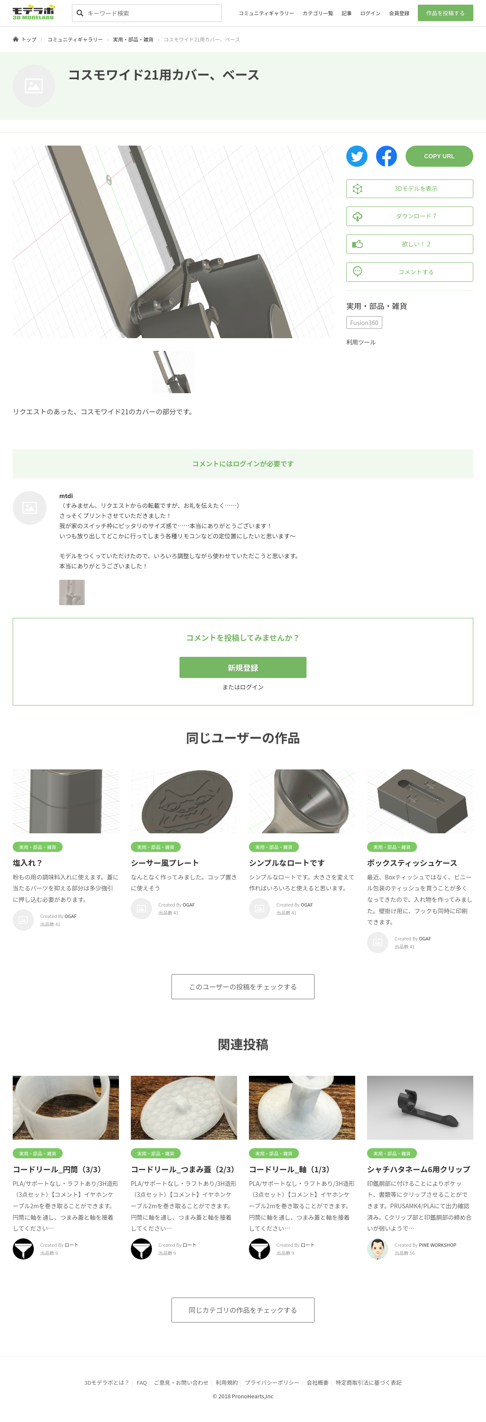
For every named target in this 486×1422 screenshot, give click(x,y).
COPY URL (439, 156)
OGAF (71, 915)
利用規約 (227, 1382)
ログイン (370, 13)
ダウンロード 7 (391, 216)
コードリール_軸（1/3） (291, 1168)
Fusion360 (364, 322)
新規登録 (243, 667)
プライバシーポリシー (272, 1382)
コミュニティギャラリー (266, 13)
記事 (347, 13)
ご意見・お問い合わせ (181, 1382)
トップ (28, 39)
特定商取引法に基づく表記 (369, 1382)
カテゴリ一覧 (318, 13)
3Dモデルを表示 (392, 188)
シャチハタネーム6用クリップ (418, 1168)
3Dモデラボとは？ (107, 1382)
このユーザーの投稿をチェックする (243, 986)
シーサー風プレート (165, 862)
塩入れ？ (28, 862)
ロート (72, 1244)
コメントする (390, 272)
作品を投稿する (445, 13)
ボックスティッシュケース (412, 862)
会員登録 (399, 13)
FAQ (142, 1382)
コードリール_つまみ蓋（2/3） (184, 1168)
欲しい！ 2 (388, 244)
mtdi (66, 495)
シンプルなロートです (287, 862)
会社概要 (318, 1382)
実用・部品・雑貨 (133, 39)
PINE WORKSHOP (437, 1244)
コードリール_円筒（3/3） (59, 1168)
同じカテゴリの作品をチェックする (243, 1310)
